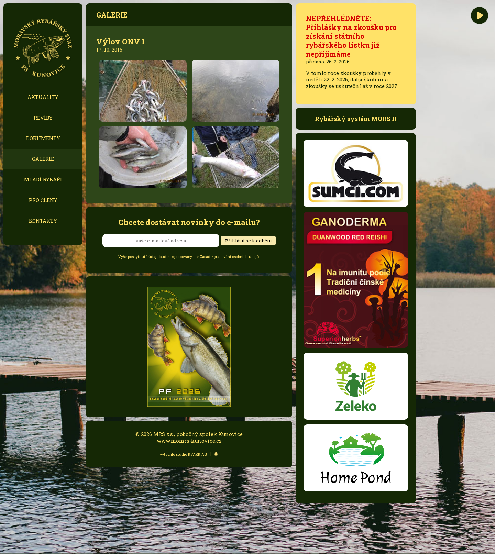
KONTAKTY (43, 221)
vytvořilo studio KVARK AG (183, 454)
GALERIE (43, 159)
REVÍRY (43, 117)
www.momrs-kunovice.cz (189, 440)
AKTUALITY (43, 97)
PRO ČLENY (43, 200)
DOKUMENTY (43, 138)
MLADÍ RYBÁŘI (43, 179)
